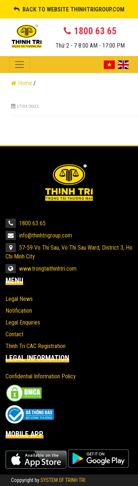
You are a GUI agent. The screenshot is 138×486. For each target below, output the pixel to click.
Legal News (19, 298)
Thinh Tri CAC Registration (36, 346)
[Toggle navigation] (19, 64)
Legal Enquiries (23, 322)
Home (22, 83)
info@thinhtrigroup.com (39, 235)
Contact (15, 334)
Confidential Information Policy (41, 376)
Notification (19, 310)
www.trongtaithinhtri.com (41, 268)
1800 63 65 (26, 223)
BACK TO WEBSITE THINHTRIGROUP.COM (69, 9)
